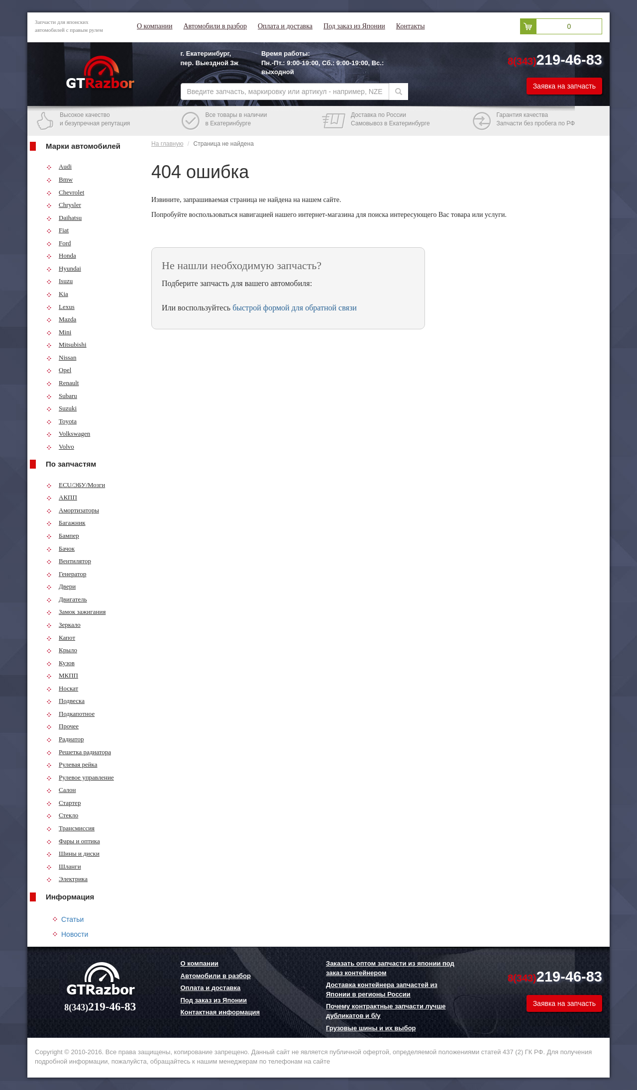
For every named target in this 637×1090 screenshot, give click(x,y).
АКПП (61, 497)
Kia (57, 293)
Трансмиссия (70, 828)
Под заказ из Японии (354, 26)
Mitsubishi (66, 344)
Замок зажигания (76, 611)
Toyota (61, 421)
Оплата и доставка (285, 26)
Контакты (410, 26)
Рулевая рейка (72, 764)
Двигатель (66, 599)
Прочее (62, 726)
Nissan (61, 357)
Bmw (59, 179)
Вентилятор (68, 561)
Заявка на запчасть (564, 86)
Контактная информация (220, 1012)
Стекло (62, 815)
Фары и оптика (73, 841)
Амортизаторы (72, 510)
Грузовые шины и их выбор (371, 1028)
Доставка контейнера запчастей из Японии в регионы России (381, 989)
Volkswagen (68, 433)
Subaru (61, 395)
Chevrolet (65, 192)
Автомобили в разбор (214, 26)
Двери (61, 586)
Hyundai (63, 268)
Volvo (60, 446)
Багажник (66, 522)
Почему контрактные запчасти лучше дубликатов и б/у (385, 1010)
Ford (58, 243)
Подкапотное (70, 713)
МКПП (62, 675)
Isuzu (59, 281)
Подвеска (65, 700)
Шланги (63, 866)
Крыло (61, 650)
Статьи (72, 919)
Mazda (61, 319)
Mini (58, 332)
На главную (167, 143)
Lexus (60, 306)
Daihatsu (64, 217)
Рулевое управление (80, 777)
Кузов (60, 663)
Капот (60, 637)
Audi (59, 166)
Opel (58, 370)
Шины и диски (73, 853)
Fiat (57, 230)
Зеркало (63, 624)
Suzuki (61, 408)
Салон (61, 789)
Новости (74, 934)
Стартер (63, 802)
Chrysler (63, 204)
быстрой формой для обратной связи (294, 307)
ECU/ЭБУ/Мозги (75, 485)
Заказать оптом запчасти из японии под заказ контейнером (390, 968)
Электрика (67, 879)
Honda (61, 255)
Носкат (62, 688)
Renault (62, 383)
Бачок (60, 548)
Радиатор (65, 739)
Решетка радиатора (78, 752)
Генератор (66, 574)
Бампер (62, 535)
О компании (154, 26)
